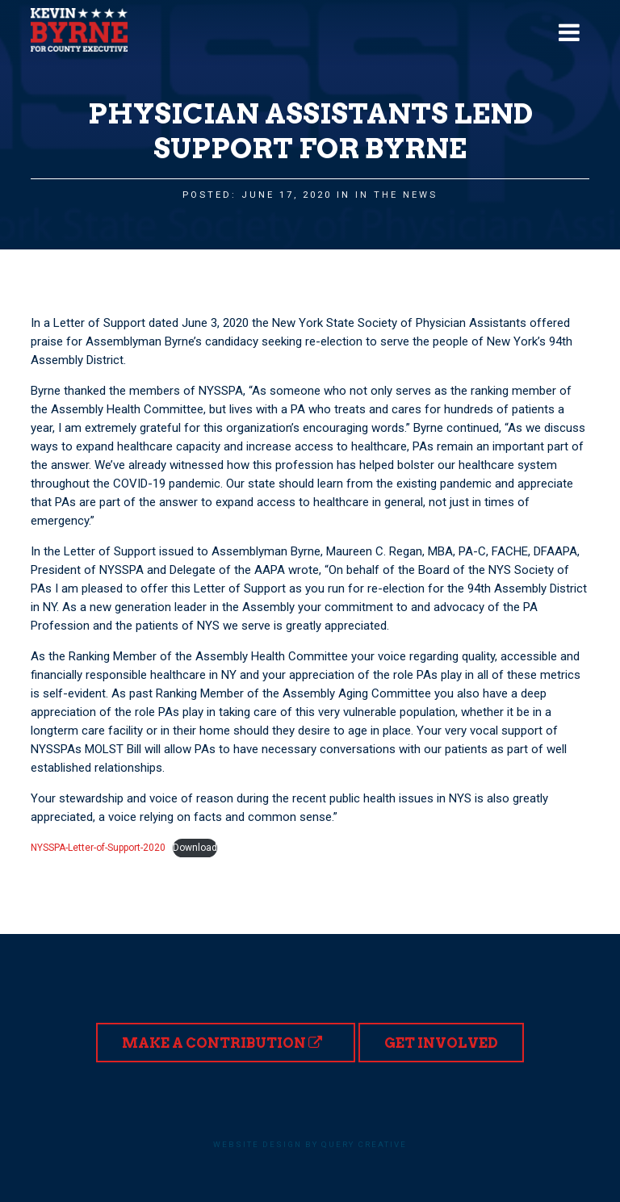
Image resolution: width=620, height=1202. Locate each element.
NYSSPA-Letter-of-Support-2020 (98, 847)
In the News (396, 195)
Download (195, 847)
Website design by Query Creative (310, 1144)
